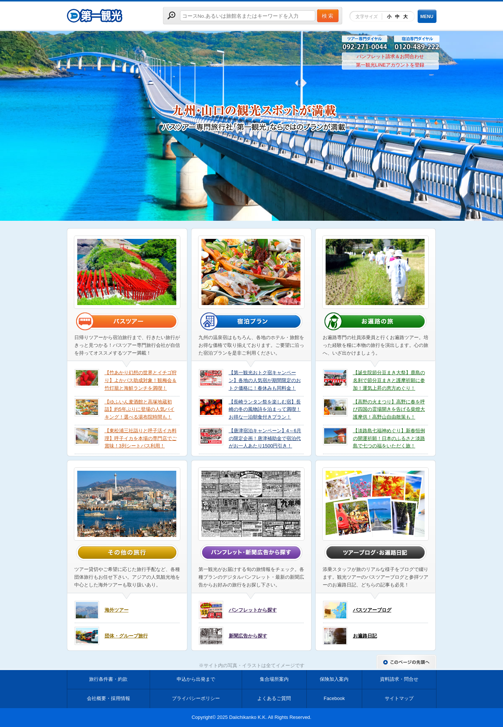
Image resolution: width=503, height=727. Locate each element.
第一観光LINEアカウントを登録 (390, 65)
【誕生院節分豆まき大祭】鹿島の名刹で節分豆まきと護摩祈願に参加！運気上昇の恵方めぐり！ (389, 380)
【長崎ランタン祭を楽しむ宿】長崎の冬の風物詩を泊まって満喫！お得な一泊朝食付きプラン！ (265, 409)
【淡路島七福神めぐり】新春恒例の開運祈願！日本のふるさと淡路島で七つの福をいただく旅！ (389, 438)
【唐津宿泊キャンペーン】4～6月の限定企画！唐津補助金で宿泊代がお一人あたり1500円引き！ (265, 438)
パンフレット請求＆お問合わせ (390, 56)
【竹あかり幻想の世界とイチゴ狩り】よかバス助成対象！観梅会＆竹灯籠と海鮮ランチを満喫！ (141, 380)
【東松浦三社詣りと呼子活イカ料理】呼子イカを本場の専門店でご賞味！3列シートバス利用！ (141, 438)
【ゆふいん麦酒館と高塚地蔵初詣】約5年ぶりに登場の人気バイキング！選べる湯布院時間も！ (139, 409)
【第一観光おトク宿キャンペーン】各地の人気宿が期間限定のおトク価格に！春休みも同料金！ (265, 380)
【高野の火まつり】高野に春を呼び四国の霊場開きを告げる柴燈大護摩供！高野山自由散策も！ (389, 409)
